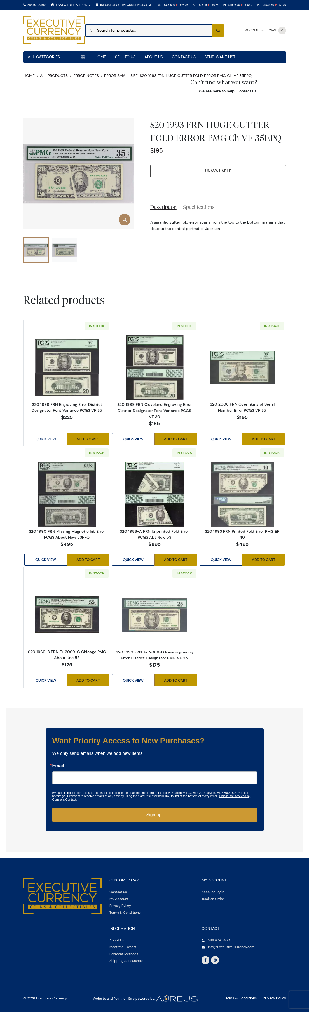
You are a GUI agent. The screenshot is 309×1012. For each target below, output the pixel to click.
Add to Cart (88, 438)
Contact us (246, 91)
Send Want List (220, 56)
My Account (118, 897)
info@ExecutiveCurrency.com (125, 4)
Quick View (45, 438)
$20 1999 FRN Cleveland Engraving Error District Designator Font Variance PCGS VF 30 (154, 410)
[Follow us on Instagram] (215, 958)
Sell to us (125, 56)
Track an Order (213, 897)
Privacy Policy (120, 904)
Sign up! (154, 813)
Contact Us (184, 56)
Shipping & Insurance (126, 959)
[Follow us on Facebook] (205, 958)
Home (100, 56)
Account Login (213, 890)
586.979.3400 (36, 4)
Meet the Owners (122, 945)
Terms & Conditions (125, 911)
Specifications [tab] (199, 207)
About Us (153, 56)
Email (58, 764)
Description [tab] (163, 207)
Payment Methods (123, 952)
